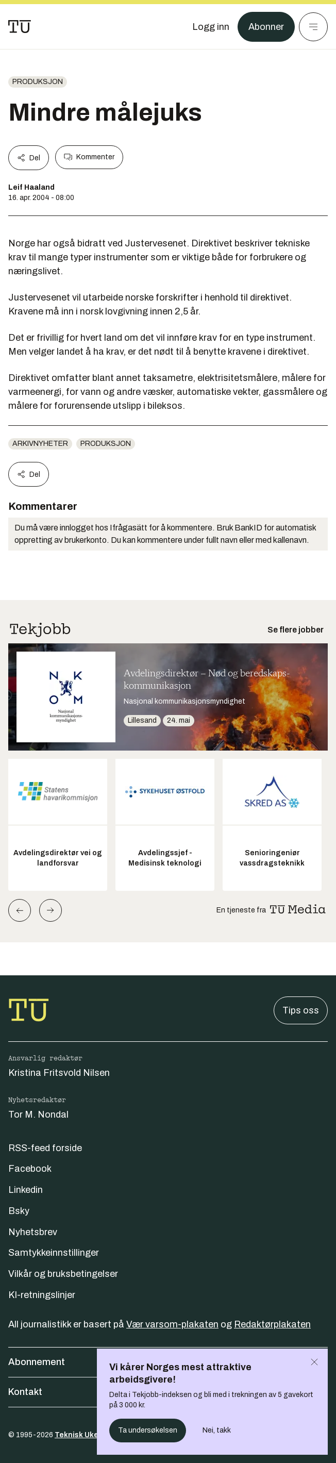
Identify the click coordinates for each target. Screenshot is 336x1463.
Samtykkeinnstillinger (53, 1253)
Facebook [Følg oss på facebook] (30, 1168)
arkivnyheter (40, 443)
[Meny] (313, 26)
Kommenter (89, 157)
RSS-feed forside (45, 1148)
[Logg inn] (210, 27)
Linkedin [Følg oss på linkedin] (25, 1190)
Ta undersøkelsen (147, 1430)
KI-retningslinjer (41, 1295)
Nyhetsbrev (32, 1232)
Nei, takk (217, 1430)
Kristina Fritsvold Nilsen (59, 1073)
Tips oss (300, 1010)
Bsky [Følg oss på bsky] (18, 1211)
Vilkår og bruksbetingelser (63, 1274)
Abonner (266, 27)
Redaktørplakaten (272, 1324)
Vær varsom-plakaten (172, 1324)
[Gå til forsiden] (19, 27)
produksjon (37, 82)
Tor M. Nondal (38, 1114)
